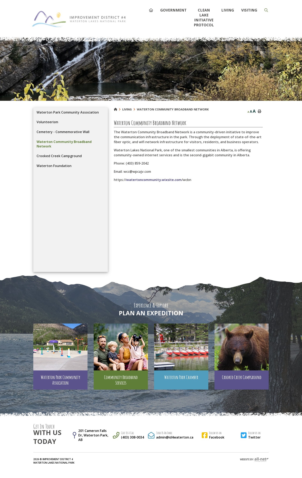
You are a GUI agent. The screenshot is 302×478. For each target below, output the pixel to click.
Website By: (254, 459)
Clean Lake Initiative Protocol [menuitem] (204, 17)
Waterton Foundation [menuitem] (54, 166)
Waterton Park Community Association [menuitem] (68, 112)
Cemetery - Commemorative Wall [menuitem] (63, 132)
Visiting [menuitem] (249, 10)
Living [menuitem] (227, 10)
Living (127, 109)
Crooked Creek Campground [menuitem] (59, 156)
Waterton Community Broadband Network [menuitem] (64, 144)
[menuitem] (151, 9)
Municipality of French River (79, 19)
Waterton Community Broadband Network (173, 109)
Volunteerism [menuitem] (47, 122)
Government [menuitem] (173, 10)
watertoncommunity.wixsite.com (154, 180)
